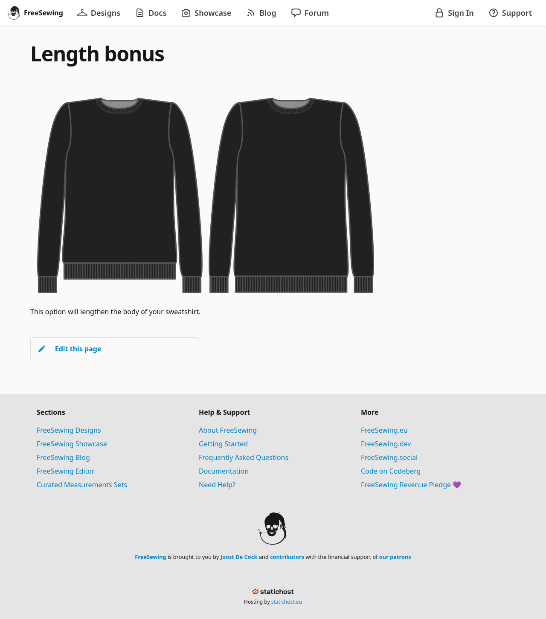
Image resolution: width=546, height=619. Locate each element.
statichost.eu (286, 601)
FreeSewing (150, 557)
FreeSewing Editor (66, 471)
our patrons (395, 557)
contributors (287, 557)
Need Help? (217, 484)
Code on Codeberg (391, 471)
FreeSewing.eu (384, 430)
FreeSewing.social (389, 457)
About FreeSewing (228, 430)
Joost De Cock (239, 557)
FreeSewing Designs (69, 430)
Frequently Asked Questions (243, 457)
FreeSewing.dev (386, 443)
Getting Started (223, 443)
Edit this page (69, 348)
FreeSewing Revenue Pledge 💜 (411, 484)
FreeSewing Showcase (72, 443)
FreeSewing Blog (63, 457)
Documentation (224, 471)
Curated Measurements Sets (82, 484)
